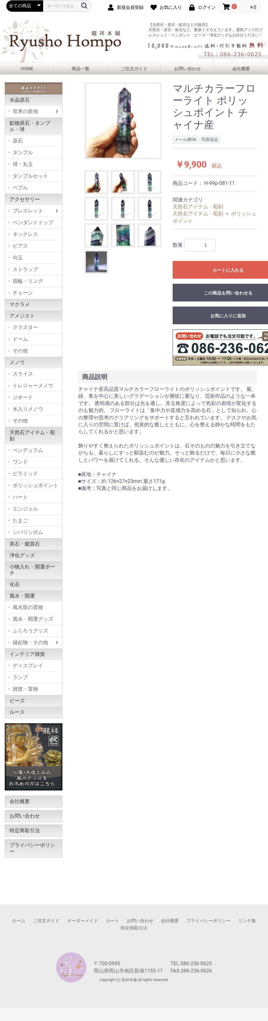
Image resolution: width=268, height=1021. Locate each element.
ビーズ (17, 701)
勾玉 (18, 258)
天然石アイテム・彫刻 (32, 435)
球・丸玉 (23, 164)
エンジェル (25, 509)
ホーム (18, 920)
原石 (18, 141)
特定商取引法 (25, 831)
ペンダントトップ (33, 222)
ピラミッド (25, 474)
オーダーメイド (82, 920)
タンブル (23, 152)
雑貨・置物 (25, 689)
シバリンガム (28, 532)
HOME (27, 68)
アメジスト (22, 316)
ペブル (20, 188)
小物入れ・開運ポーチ (32, 570)
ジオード (23, 397)
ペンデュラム (28, 450)
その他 (20, 351)
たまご (20, 520)
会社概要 (241, 68)
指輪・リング (28, 281)
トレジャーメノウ (33, 386)
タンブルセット (30, 176)
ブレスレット (28, 211)
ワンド (20, 462)
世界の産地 (25, 111)
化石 (15, 584)
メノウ (17, 362)
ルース (17, 712)
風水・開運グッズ (33, 619)
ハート (20, 497)
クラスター (25, 327)
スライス (23, 374)
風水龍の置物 (28, 607)
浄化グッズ (22, 555)
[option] (123, 120)
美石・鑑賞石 (25, 544)
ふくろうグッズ (30, 631)
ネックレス (25, 234)
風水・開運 (22, 596)
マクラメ (20, 304)
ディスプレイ (28, 666)
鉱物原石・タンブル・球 (30, 126)
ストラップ (25, 269)
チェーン (23, 293)
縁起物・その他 (30, 642)
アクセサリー (25, 199)
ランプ (20, 677)
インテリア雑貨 (27, 654)
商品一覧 (80, 68)
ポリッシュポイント (35, 485)
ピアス (20, 246)
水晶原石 (20, 100)
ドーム (20, 339)
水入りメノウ (28, 409)
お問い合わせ (187, 68)
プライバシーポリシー (32, 848)
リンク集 (247, 920)
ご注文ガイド (134, 68)
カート (112, 920)
